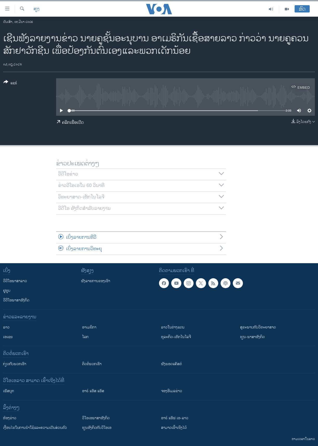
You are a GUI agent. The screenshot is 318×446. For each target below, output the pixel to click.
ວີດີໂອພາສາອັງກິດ (16, 300)
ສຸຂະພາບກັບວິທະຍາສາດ (258, 327)
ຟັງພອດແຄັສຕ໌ (171, 364)
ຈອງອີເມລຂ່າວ (171, 391)
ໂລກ (85, 337)
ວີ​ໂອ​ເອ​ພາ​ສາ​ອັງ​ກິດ (96, 418)
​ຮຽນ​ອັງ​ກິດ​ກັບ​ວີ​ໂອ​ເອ (96, 427)
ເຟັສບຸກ (8, 391)
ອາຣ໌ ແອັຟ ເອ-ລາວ (174, 418)
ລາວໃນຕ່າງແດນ (172, 327)
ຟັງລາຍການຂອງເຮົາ (95, 281)
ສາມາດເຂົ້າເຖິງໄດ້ (174, 427)
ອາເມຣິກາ (89, 327)
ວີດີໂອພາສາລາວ (15, 281)
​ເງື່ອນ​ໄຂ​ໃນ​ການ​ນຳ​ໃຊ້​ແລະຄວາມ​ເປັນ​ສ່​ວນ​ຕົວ (35, 427)
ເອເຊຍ (8, 337)
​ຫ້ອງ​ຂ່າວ (9, 418)
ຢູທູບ (6, 290)
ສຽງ (37, 9)
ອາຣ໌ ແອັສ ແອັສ (93, 391)
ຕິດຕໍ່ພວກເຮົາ (92, 364)
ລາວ (6, 327)
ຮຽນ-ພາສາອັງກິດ (252, 337)
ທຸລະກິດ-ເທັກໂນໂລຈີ (176, 337)
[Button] (10, 83)
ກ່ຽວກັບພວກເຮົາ (14, 364)
